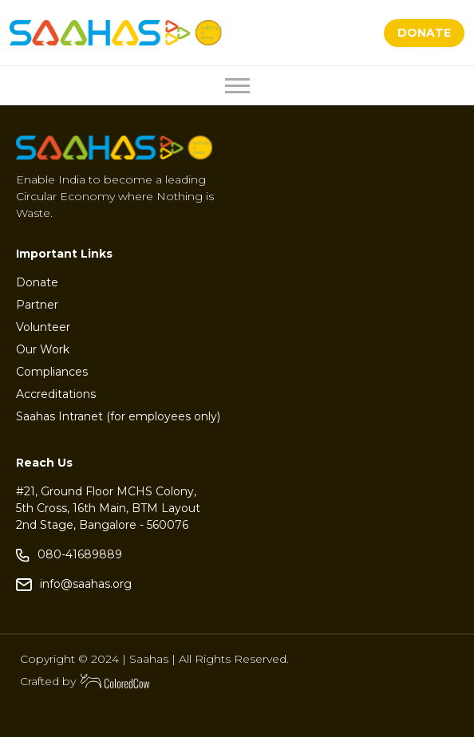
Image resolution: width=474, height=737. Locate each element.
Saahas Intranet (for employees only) (118, 416)
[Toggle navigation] (237, 85)
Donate (37, 282)
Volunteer (43, 327)
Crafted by (85, 681)
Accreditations (56, 394)
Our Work (42, 349)
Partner (37, 305)
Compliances (52, 372)
